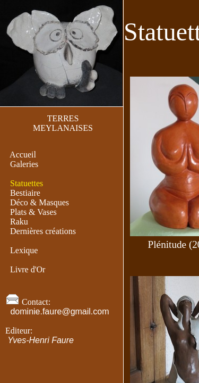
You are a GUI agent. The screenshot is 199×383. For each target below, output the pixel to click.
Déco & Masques (39, 202)
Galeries (24, 164)
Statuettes (26, 183)
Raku (19, 221)
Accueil (23, 154)
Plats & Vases (33, 212)
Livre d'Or (27, 269)
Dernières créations (43, 231)
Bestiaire (25, 192)
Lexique (24, 250)
